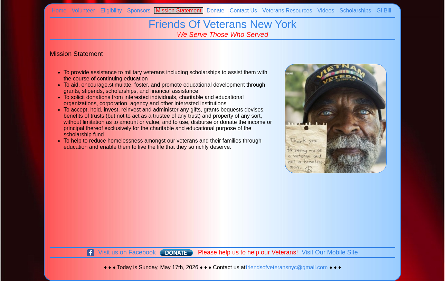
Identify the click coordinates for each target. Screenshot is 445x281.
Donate (215, 10)
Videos (326, 10)
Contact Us (243, 10)
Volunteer (83, 10)
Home (59, 10)
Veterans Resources (287, 10)
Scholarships (355, 10)
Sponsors (139, 10)
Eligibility (111, 10)
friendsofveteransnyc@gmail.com (287, 267)
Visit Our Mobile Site (330, 252)
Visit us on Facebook (127, 252)
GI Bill (384, 10)
